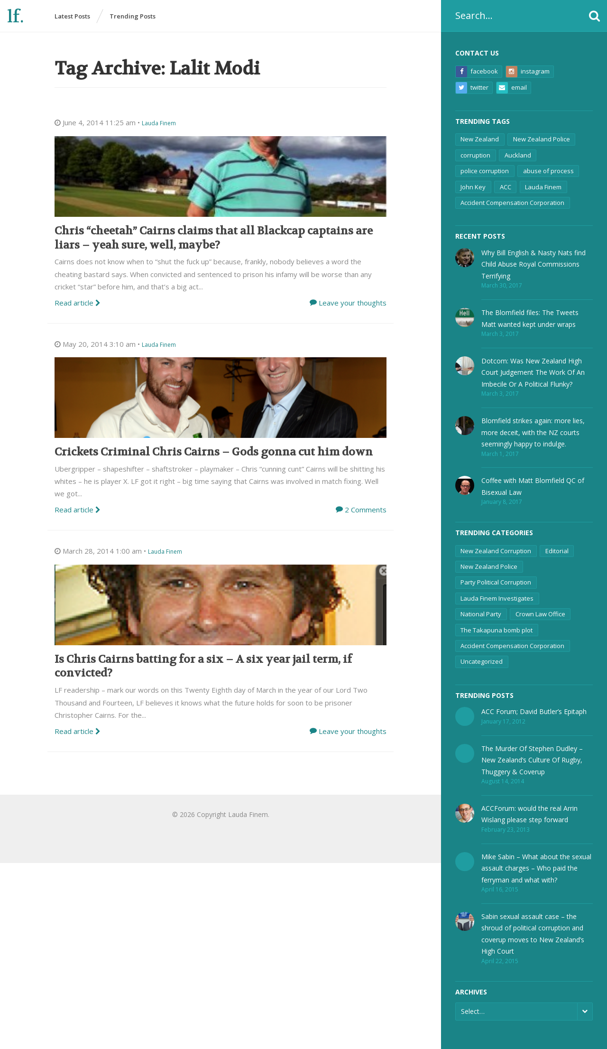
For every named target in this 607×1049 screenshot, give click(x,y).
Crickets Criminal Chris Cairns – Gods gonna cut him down (214, 452)
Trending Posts (133, 16)
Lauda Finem (543, 187)
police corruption (484, 171)
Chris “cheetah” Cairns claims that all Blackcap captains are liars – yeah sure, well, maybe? (214, 238)
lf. (15, 17)
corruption (475, 155)
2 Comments (365, 509)
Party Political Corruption (495, 582)
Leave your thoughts (352, 302)
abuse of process (548, 171)
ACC (505, 187)
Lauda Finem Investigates (496, 598)
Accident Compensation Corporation (512, 202)
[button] (594, 16)
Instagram (528, 71)
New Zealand (479, 139)
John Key (473, 187)
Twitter (472, 87)
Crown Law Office (540, 614)
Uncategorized (481, 661)
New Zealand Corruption (495, 551)
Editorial (557, 551)
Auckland (518, 155)
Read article (78, 302)
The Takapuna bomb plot (496, 630)
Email (512, 87)
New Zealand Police (541, 139)
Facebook (477, 71)
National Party (480, 614)
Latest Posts (72, 16)
